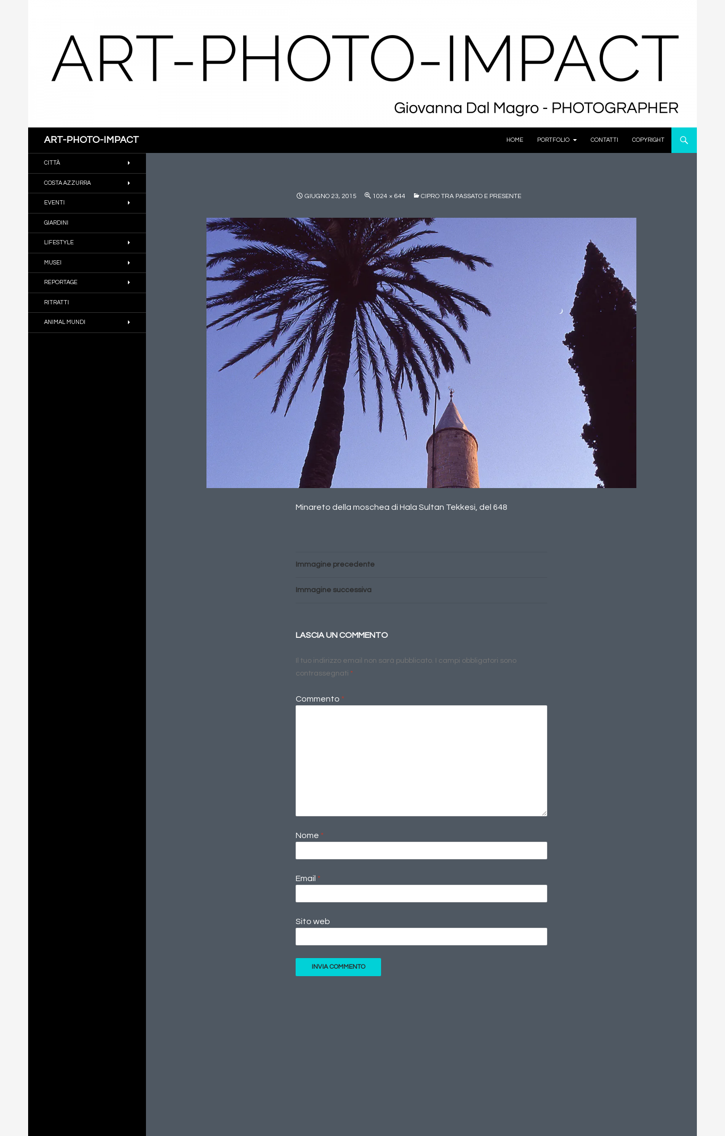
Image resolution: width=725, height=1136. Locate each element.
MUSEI (53, 263)
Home (514, 140)
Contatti (604, 140)
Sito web (313, 921)
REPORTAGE (60, 282)
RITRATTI (56, 302)
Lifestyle (59, 242)
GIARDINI (56, 223)
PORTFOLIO (553, 140)
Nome (310, 835)
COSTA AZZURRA (67, 183)
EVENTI (54, 203)
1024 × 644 (389, 196)
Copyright (648, 140)
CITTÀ (52, 163)
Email (308, 878)
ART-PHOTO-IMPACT (91, 140)
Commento (320, 699)
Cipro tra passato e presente (471, 196)
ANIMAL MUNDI (64, 322)
